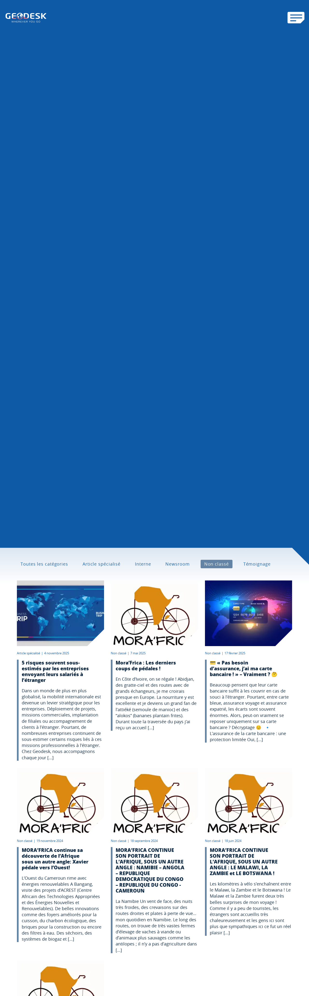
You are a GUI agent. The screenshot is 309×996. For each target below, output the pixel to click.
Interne (143, 564)
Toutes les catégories (44, 564)
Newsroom (177, 564)
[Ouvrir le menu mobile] (296, 18)
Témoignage (257, 564)
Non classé (216, 564)
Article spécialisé (101, 564)
